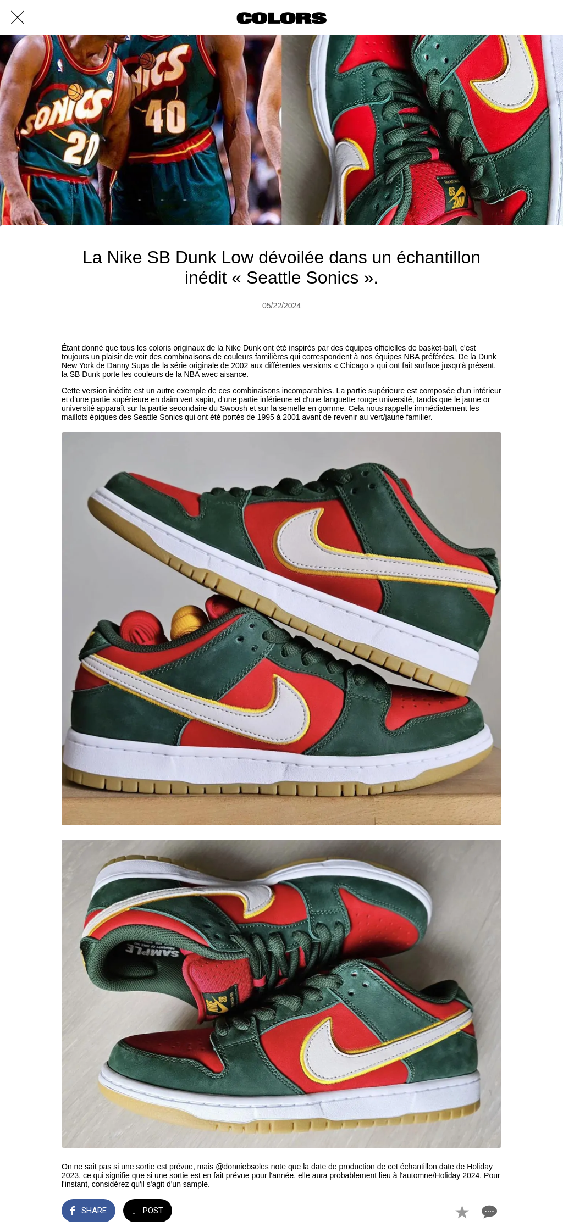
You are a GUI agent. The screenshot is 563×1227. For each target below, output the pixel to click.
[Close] (17, 17)
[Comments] (488, 1211)
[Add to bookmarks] (462, 1211)
